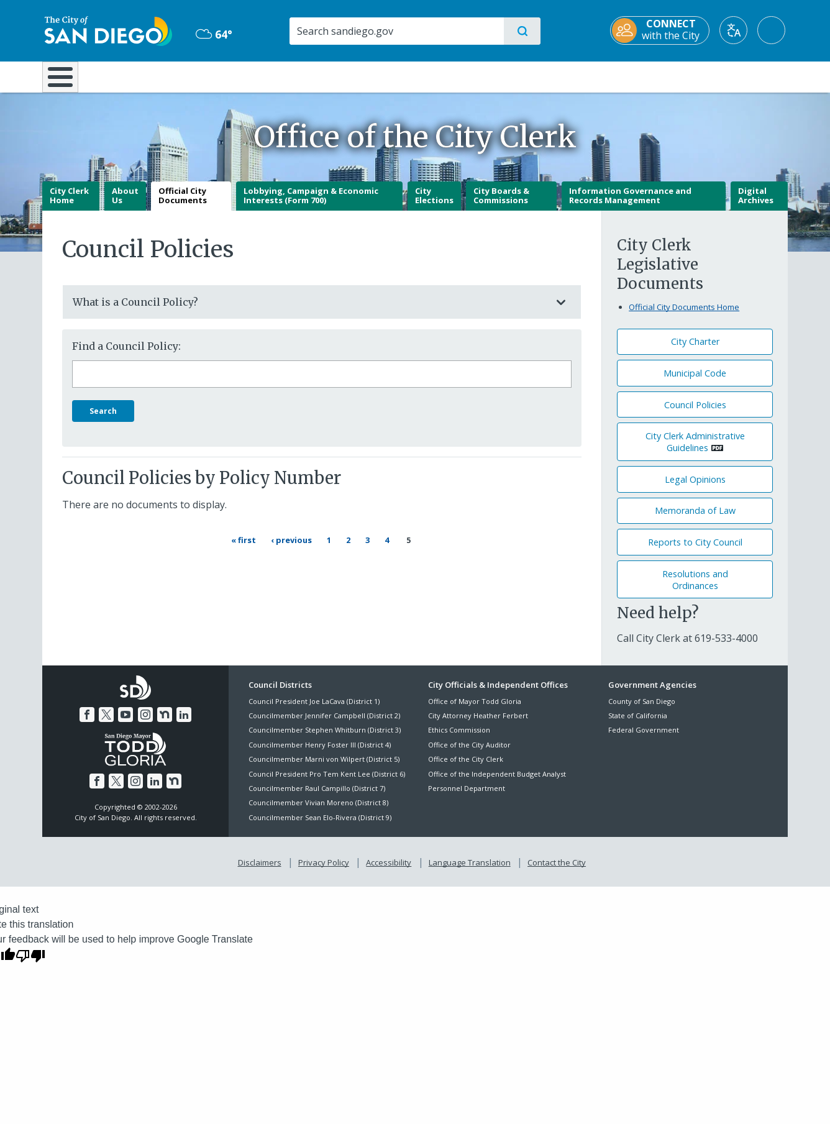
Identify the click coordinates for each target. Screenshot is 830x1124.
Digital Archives (755, 204)
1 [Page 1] (334, 548)
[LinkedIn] (183, 723)
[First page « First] (245, 549)
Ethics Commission (459, 739)
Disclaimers (259, 871)
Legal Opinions (695, 488)
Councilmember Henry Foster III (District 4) (320, 753)
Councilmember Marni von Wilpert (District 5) (324, 768)
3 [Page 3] (372, 548)
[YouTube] (125, 723)
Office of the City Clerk (465, 768)
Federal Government (643, 739)
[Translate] (736, 30)
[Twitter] (106, 723)
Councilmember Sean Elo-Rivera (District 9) (320, 826)
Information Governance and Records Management (630, 204)
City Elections (434, 204)
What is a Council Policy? (309, 310)
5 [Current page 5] (408, 549)
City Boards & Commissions (501, 204)
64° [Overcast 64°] (212, 34)
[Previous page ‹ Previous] (294, 549)
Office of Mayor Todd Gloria (474, 710)
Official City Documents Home (684, 315)
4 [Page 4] (392, 548)
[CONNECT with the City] (662, 30)
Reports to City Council (695, 551)
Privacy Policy (323, 871)
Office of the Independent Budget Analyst (497, 782)
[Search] (396, 31)
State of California (637, 724)
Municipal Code (695, 382)
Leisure (147, 76)
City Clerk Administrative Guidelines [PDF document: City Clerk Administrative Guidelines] (695, 451)
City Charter (695, 351)
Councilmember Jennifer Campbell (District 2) (324, 724)
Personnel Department (466, 797)
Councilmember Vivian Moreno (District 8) (318, 811)
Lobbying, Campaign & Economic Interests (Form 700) (311, 204)
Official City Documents (182, 204)
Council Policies (695, 413)
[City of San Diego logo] (106, 30)
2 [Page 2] (353, 548)
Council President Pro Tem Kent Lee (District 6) (327, 782)
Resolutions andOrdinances (695, 588)
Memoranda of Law (695, 520)
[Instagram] (145, 723)
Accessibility (388, 871)
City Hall (727, 76)
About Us (125, 204)
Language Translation (470, 871)
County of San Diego (641, 710)
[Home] (66, 81)
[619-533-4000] (726, 647)
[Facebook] (87, 723)
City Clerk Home (69, 204)
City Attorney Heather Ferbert (478, 724)
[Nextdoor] (164, 723)
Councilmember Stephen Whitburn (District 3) (325, 739)
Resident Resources (262, 76)
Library (484, 76)
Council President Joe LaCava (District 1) (314, 710)
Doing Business (371, 76)
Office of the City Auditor (469, 753)
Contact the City (556, 871)
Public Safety (606, 76)
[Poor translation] (30, 963)
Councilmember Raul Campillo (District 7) (317, 797)
